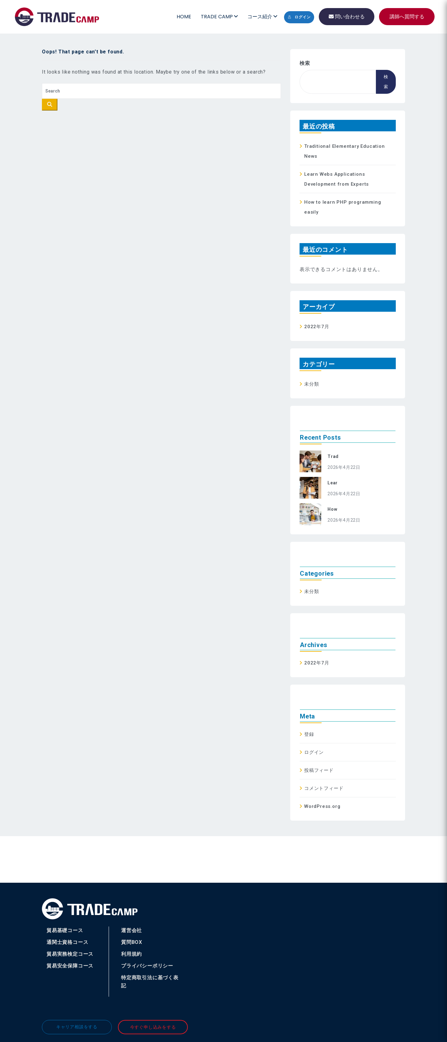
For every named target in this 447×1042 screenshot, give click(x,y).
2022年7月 (316, 326)
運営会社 (131, 930)
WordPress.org (322, 806)
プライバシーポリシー (147, 966)
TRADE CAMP (219, 16)
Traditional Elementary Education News (344, 151)
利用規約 (131, 954)
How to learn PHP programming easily (342, 207)
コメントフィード (323, 788)
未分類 (311, 384)
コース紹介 (262, 16)
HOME (184, 16)
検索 (305, 63)
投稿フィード (319, 770)
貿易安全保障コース (70, 966)
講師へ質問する (407, 16)
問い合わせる (347, 16)
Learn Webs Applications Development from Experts (336, 179)
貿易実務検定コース (70, 954)
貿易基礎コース (65, 930)
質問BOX (131, 942)
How (332, 509)
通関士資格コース (67, 942)
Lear (332, 482)
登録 (309, 734)
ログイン (299, 17)
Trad (333, 456)
